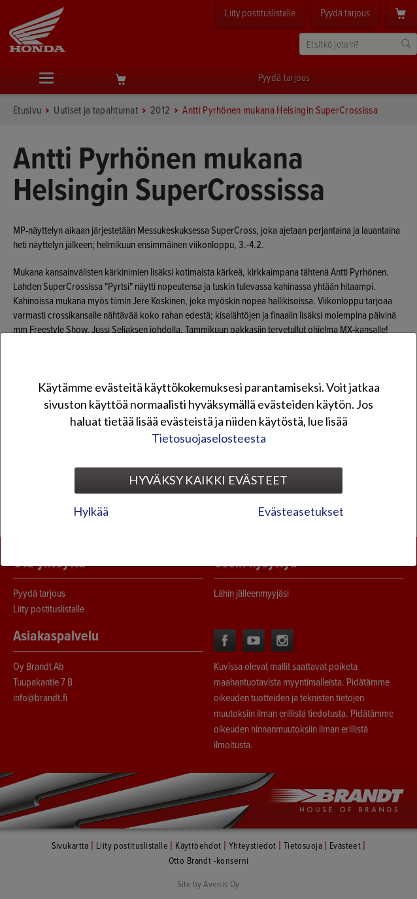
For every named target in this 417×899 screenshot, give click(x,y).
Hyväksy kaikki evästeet (208, 480)
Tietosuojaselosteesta (209, 438)
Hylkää (90, 511)
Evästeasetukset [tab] (301, 511)
